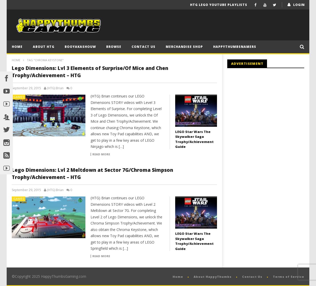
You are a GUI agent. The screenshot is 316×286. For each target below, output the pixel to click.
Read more (101, 154)
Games (18, 97)
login (299, 5)
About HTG (43, 46)
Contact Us (143, 46)
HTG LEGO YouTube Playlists (218, 5)
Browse (113, 46)
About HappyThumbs (213, 277)
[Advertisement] (270, 114)
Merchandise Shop (184, 46)
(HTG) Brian (55, 88)
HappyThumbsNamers (234, 46)
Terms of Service (288, 277)
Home (17, 46)
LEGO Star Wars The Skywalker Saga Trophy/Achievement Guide (194, 139)
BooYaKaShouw (80, 46)
